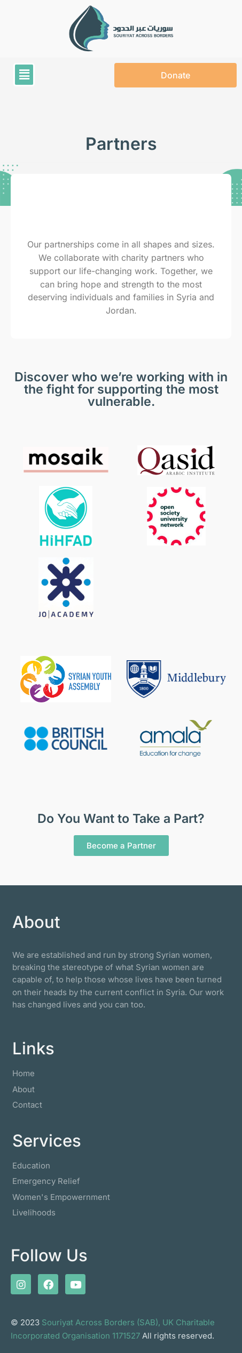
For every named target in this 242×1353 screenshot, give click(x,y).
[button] (24, 74)
